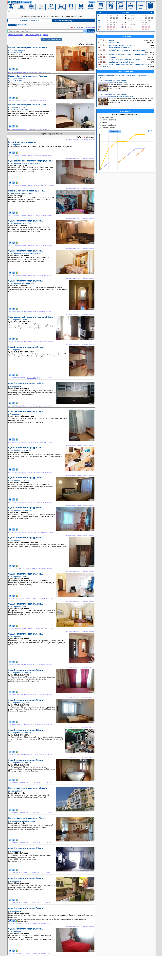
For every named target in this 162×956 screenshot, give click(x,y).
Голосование (125, 111)
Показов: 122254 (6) (33, 155)
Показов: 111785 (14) (33, 532)
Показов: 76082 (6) (32, 378)
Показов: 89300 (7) (32, 311)
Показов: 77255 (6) (32, 442)
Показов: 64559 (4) (32, 783)
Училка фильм (108, 43)
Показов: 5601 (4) (32, 129)
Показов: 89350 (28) (33, 813)
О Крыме (26, 2)
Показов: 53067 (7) (32, 568)
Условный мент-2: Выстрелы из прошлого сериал (122, 50)
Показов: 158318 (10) (33, 185)
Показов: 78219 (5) (32, 275)
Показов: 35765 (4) (31, 873)
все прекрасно (107, 117)
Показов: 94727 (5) (32, 245)
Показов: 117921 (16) (33, 628)
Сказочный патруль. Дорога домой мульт (119, 60)
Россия (12, 25)
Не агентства (90, 28)
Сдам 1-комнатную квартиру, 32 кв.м (112, 94)
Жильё (15, 2)
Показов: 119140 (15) (32, 598)
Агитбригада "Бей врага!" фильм (116, 62)
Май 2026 (126, 13)
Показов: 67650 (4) (32, 754)
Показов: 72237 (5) (32, 694)
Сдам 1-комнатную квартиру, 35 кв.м (112, 80)
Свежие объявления (125, 71)
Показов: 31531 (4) (31, 903)
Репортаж (107, 57)
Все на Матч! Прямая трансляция (116, 45)
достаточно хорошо (109, 120)
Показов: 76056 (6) (32, 406)
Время (106, 40)
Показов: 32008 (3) (32, 923)
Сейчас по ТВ (125, 36)
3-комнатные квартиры (63, 21)
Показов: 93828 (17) (33, 724)
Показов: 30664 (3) (32, 953)
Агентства (79, 28)
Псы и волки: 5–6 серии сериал (115, 48)
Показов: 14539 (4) (32, 72)
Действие (22, 25)
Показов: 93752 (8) (32, 215)
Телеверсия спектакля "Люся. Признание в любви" (123, 55)
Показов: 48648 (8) (32, 664)
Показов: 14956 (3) (32, 100)
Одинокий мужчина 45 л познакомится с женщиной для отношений (124, 75)
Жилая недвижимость (29, 20)
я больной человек (108, 128)
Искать (91, 31)
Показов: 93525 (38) (33, 341)
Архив (149, 131)
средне (104, 122)
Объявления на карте (51, 39)
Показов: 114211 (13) (33, 472)
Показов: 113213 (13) (33, 502)
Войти (92, 2)
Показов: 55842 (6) (32, 843)
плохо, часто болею (109, 125)
